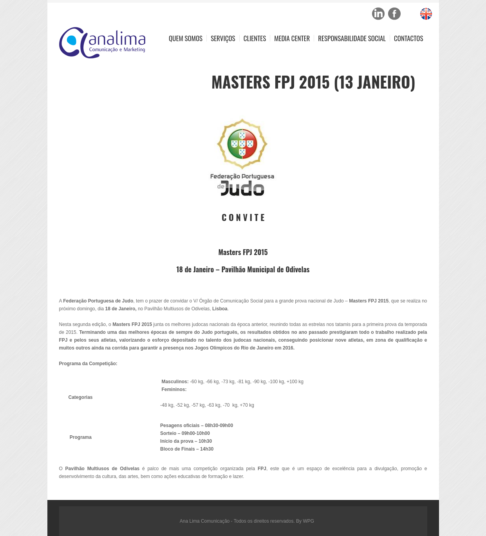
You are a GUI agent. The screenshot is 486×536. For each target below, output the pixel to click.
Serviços (223, 38)
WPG (308, 521)
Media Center (292, 38)
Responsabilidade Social (352, 38)
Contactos (408, 38)
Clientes (255, 38)
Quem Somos (185, 38)
